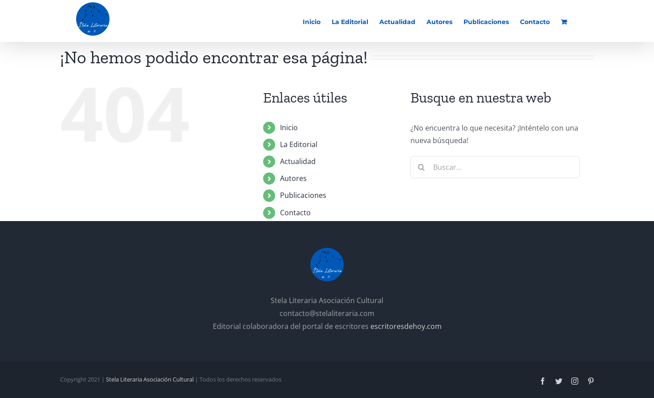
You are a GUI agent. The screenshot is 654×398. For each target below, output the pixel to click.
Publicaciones (303, 195)
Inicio (289, 127)
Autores (293, 178)
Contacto (295, 212)
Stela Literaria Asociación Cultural (150, 379)
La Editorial (298, 144)
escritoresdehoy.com (406, 326)
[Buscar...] (495, 167)
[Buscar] (421, 167)
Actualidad (298, 161)
